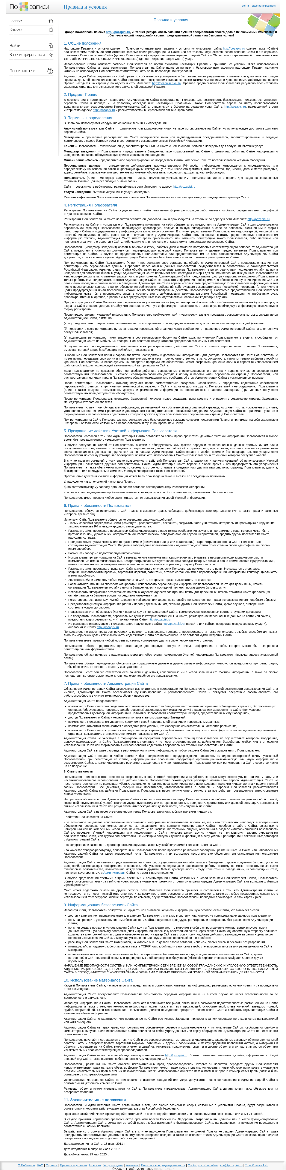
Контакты (132, 1165)
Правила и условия (73, 1165)
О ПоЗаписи (26, 1165)
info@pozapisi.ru (231, 1165)
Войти (245, 5)
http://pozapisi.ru (118, 32)
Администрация (114, 872)
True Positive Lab (256, 1165)
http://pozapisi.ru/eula (166, 83)
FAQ (40, 1165)
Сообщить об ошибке (203, 1165)
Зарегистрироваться (264, 5)
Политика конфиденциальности (163, 1165)
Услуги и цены (113, 1165)
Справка (52, 1165)
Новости (95, 1165)
